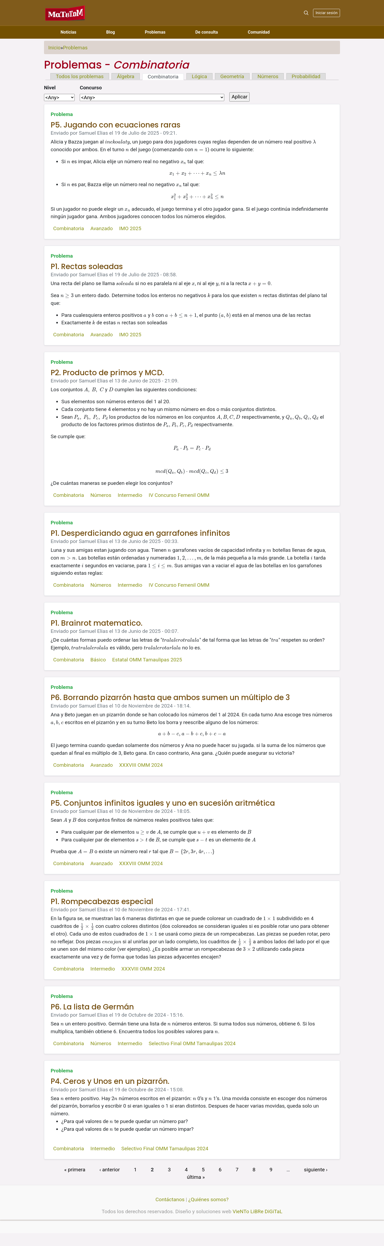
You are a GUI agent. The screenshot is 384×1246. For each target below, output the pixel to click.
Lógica (199, 76)
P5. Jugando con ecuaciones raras (116, 125)
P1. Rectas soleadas (87, 266)
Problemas (155, 32)
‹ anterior (109, 1169)
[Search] (306, 12)
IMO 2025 (130, 228)
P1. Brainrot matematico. (96, 623)
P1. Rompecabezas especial (102, 901)
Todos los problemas (79, 76)
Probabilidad (306, 76)
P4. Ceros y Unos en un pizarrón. (110, 1081)
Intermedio (130, 495)
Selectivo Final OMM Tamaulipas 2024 (192, 1043)
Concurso (91, 88)
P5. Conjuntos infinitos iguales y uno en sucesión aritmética (163, 803)
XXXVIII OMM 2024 (141, 765)
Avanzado (101, 228)
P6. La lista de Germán (92, 1007)
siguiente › (315, 1169)
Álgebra (125, 76)
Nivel (50, 88)
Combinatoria (163, 77)
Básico (98, 660)
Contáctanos (170, 1199)
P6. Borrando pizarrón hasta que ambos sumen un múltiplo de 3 (170, 697)
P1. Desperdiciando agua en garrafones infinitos (140, 533)
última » (196, 1177)
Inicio (54, 48)
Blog (110, 32)
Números (267, 76)
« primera (74, 1169)
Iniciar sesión (326, 13)
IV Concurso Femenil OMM (179, 495)
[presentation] (117, 142)
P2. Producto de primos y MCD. (107, 373)
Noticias (68, 32)
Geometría (232, 76)
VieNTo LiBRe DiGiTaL (257, 1211)
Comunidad (259, 32)
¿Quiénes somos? (208, 1199)
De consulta (206, 32)
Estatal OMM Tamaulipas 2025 (147, 660)
